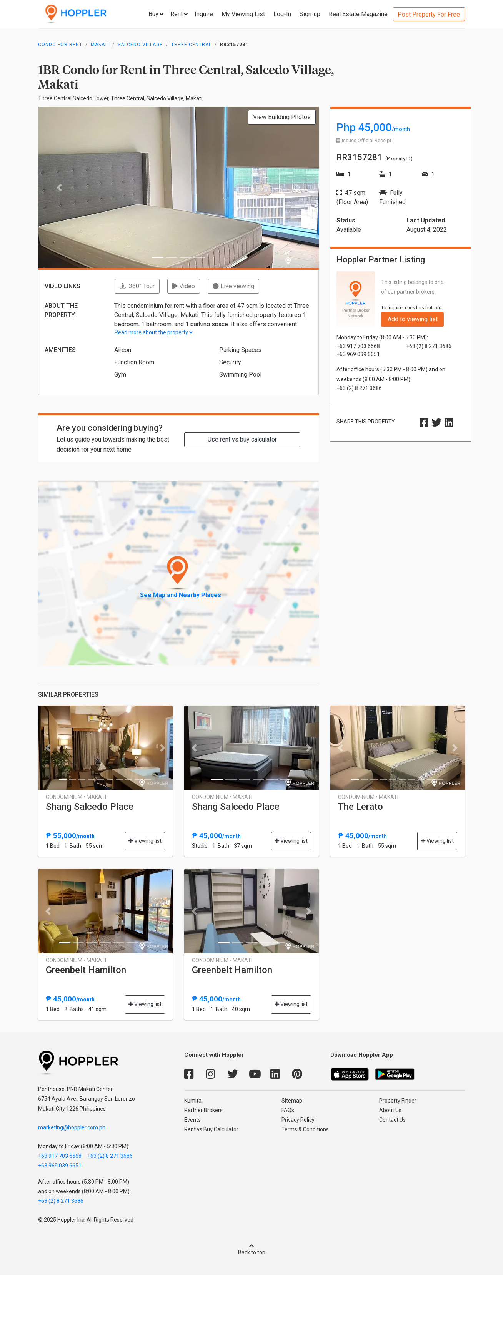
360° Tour (137, 286)
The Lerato (360, 806)
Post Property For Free (429, 14)
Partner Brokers (203, 1110)
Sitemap (291, 1101)
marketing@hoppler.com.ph (71, 1127)
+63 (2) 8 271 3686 (110, 1156)
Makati (100, 44)
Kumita (193, 1101)
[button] (59, 187)
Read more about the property (154, 332)
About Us (390, 1110)
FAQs (287, 1110)
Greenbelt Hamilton (86, 970)
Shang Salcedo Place (89, 806)
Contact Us (392, 1120)
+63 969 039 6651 (60, 1165)
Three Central (191, 44)
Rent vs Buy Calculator (211, 1129)
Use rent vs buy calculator (242, 439)
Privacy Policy (298, 1120)
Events (192, 1120)
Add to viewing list (413, 319)
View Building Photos (282, 117)
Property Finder (397, 1101)
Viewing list (145, 841)
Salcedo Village (140, 44)
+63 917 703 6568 (60, 1156)
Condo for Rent (60, 44)
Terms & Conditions (305, 1129)
